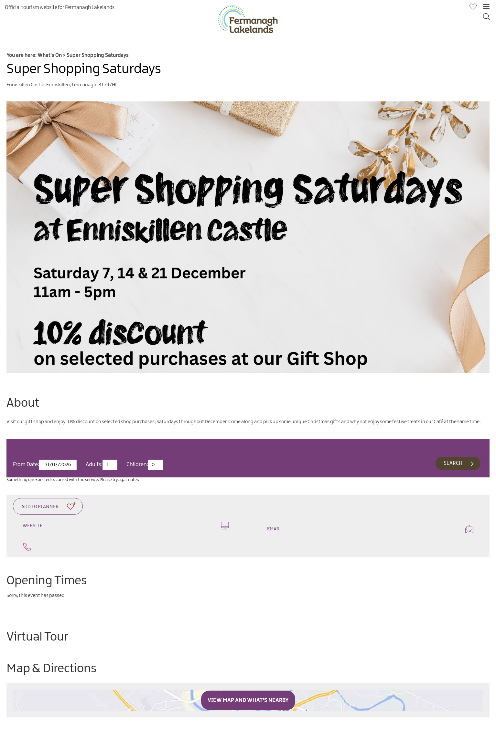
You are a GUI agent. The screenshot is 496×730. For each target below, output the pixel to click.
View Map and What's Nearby (248, 700)
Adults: (94, 464)
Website (126, 526)
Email (370, 529)
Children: (137, 464)
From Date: (26, 464)
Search (453, 463)
